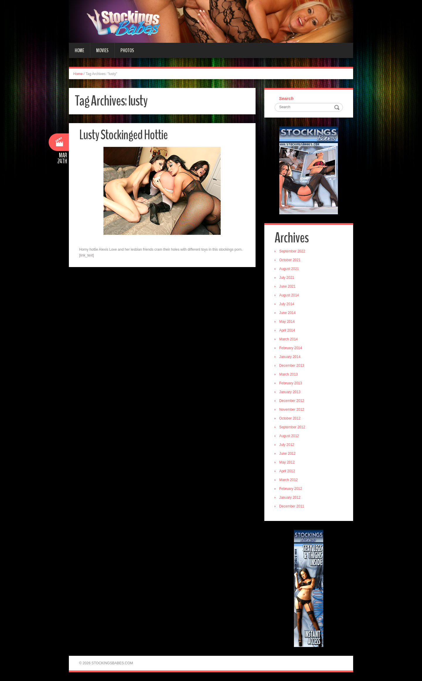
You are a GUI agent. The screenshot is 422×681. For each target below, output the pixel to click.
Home (79, 50)
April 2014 (287, 330)
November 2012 (291, 409)
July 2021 (286, 278)
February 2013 (290, 383)
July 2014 (286, 304)
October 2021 (290, 260)
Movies (102, 50)
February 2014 (290, 348)
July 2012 (286, 445)
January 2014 (290, 357)
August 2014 (289, 295)
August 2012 (289, 436)
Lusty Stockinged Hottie (123, 135)
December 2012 (291, 401)
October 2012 (290, 418)
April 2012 (287, 471)
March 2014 (288, 339)
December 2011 (291, 506)
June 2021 (287, 286)
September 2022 (292, 251)
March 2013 (288, 374)
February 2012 (290, 489)
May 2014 (287, 322)
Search (286, 98)
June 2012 (287, 453)
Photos (127, 50)
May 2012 (287, 462)
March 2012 (288, 480)
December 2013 (291, 366)
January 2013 (290, 392)
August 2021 (289, 269)
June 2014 (287, 313)
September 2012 (292, 427)
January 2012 (290, 497)
